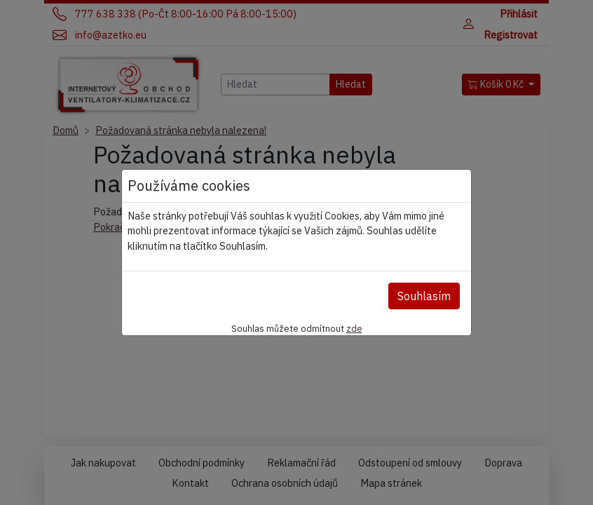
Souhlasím (424, 296)
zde (354, 328)
